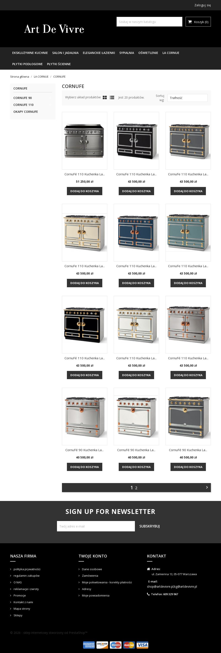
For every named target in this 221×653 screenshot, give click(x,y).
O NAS (17, 582)
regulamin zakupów (26, 576)
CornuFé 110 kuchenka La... (85, 174)
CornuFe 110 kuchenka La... (136, 174)
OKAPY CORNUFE (25, 112)
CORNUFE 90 (22, 98)
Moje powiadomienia (95, 595)
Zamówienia (89, 576)
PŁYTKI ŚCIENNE (59, 64)
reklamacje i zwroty (26, 589)
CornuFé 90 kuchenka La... (84, 450)
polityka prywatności (26, 569)
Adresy (86, 589)
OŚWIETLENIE (148, 53)
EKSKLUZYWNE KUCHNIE (30, 53)
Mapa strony (21, 609)
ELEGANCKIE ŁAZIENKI (99, 53)
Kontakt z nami (23, 602)
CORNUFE (20, 88)
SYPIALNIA (126, 53)
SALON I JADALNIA (65, 53)
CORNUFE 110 (23, 105)
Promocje (19, 595)
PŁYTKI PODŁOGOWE (27, 64)
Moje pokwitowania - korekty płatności (106, 582)
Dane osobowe (91, 569)
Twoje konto (93, 556)
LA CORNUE (171, 53)
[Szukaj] (149, 22)
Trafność (187, 97)
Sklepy (17, 615)
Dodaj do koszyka (84, 191)
